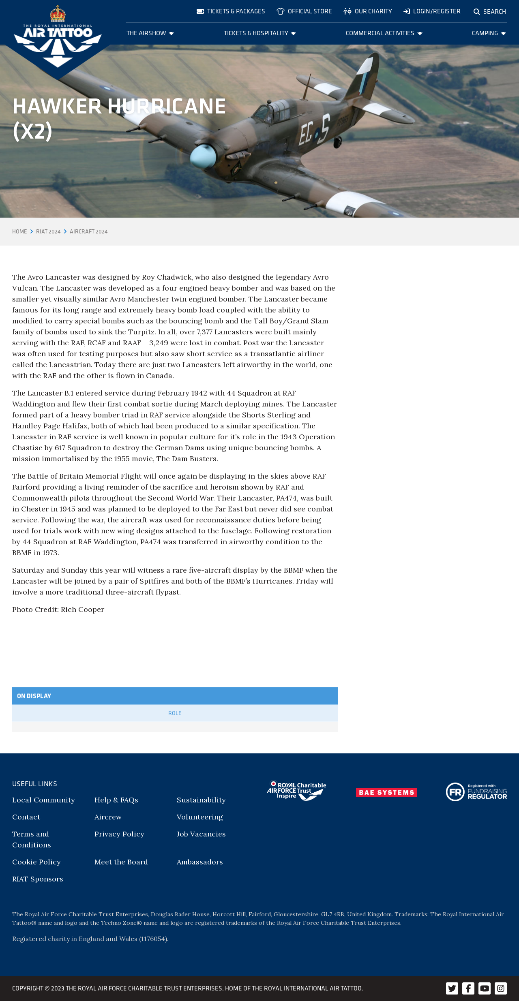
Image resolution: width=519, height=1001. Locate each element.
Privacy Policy (119, 833)
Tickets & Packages (231, 11)
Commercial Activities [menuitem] (384, 33)
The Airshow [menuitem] (150, 33)
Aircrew (108, 816)
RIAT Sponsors (37, 878)
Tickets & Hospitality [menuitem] (260, 33)
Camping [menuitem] (489, 33)
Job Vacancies (201, 833)
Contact (26, 816)
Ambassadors (200, 861)
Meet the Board (121, 861)
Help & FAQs (116, 799)
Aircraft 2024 (89, 231)
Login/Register (432, 11)
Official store (304, 11)
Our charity (367, 11)
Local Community (43, 799)
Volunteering (200, 816)
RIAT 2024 (48, 231)
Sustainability (201, 799)
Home (19, 231)
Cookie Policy (36, 861)
